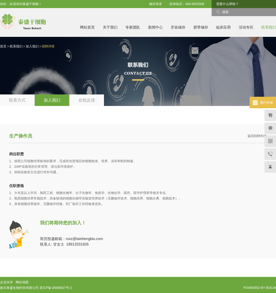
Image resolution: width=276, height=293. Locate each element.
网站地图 (22, 282)
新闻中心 (155, 27)
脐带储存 (200, 27)
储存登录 (155, 4)
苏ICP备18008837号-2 (56, 288)
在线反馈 (86, 100)
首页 (3, 46)
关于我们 (110, 27)
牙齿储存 (178, 27)
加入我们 (32, 46)
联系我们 (268, 27)
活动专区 (246, 27)
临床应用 (223, 27)
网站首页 (87, 27)
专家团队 (132, 27)
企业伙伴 (6, 282)
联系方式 (17, 100)
